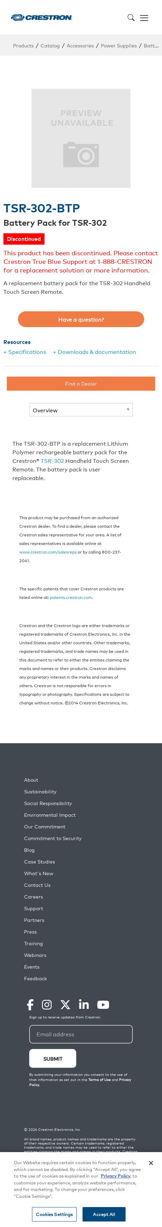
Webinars (35, 955)
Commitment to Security (53, 838)
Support (33, 908)
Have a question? (81, 319)
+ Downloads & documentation (94, 351)
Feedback (35, 978)
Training (33, 943)
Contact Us (37, 885)
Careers (33, 897)
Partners (34, 920)
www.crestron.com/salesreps (48, 552)
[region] (81, 1189)
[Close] (151, 1163)
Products (23, 45)
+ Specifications (24, 351)
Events (32, 967)
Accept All (104, 1214)
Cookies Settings (54, 1214)
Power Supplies (119, 45)
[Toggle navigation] (144, 17)
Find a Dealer (81, 383)
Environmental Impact (50, 815)
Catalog (50, 45)
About (31, 780)
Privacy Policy (115, 1176)
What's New (38, 873)
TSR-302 (52, 460)
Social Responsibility (48, 803)
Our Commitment (44, 826)
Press (30, 932)
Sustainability (40, 791)
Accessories (80, 45)
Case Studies (39, 862)
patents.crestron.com (71, 597)
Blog (29, 850)
